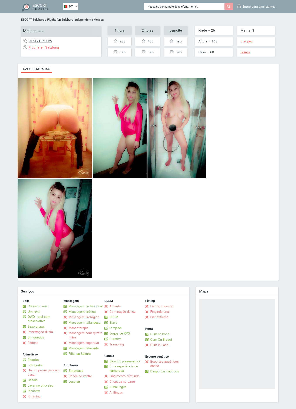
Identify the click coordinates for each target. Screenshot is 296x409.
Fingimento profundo (124, 376)
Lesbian (74, 382)
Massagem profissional (86, 306)
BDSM (113, 317)
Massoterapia (79, 328)
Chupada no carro (122, 382)
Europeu (247, 41)
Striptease (76, 371)
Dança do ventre (80, 376)
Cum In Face (159, 345)
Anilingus (116, 392)
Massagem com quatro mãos (85, 335)
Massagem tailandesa (84, 323)
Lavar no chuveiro (40, 385)
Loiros (245, 52)
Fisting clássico (161, 306)
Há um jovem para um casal (44, 372)
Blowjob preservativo (124, 361)
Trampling (116, 344)
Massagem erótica (82, 312)
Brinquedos (36, 337)
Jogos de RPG (119, 333)
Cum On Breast (161, 340)
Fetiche (33, 343)
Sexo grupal (36, 326)
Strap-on (115, 328)
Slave (113, 323)
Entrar (256, 5)
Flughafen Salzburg (60, 19)
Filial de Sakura (80, 354)
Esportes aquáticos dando (164, 364)
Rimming (34, 396)
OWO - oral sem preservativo (39, 319)
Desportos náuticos (164, 371)
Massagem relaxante (84, 348)
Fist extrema (159, 317)
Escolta (33, 360)
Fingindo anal (160, 312)
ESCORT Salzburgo (33, 19)
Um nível (34, 312)
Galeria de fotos (36, 69)
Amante (115, 306)
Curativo (115, 339)
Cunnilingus (117, 387)
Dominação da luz (122, 312)
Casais (33, 380)
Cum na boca (159, 334)
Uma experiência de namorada (123, 368)
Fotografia (35, 365)
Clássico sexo (38, 306)
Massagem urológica (84, 317)
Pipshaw (34, 391)
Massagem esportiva (84, 343)
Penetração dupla (40, 332)
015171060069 (40, 41)
